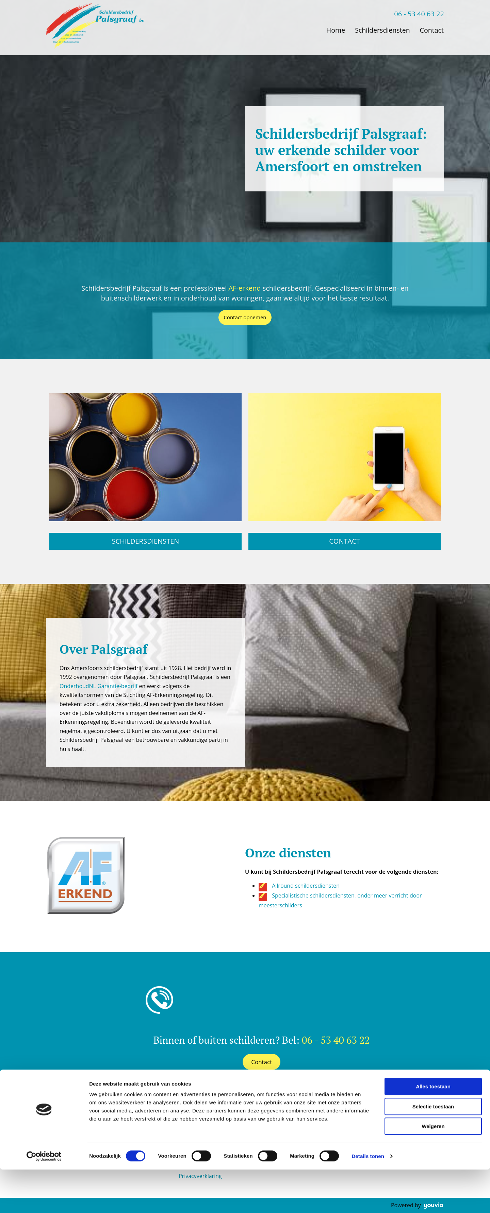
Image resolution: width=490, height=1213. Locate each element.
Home (333, 29)
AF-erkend (244, 288)
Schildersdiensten (381, 29)
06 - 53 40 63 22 (419, 13)
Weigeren (433, 1170)
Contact (432, 29)
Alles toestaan (433, 1130)
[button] (244, 317)
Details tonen (368, 1199)
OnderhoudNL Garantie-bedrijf (98, 686)
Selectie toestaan (433, 1150)
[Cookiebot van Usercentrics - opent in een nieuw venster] (44, 1200)
